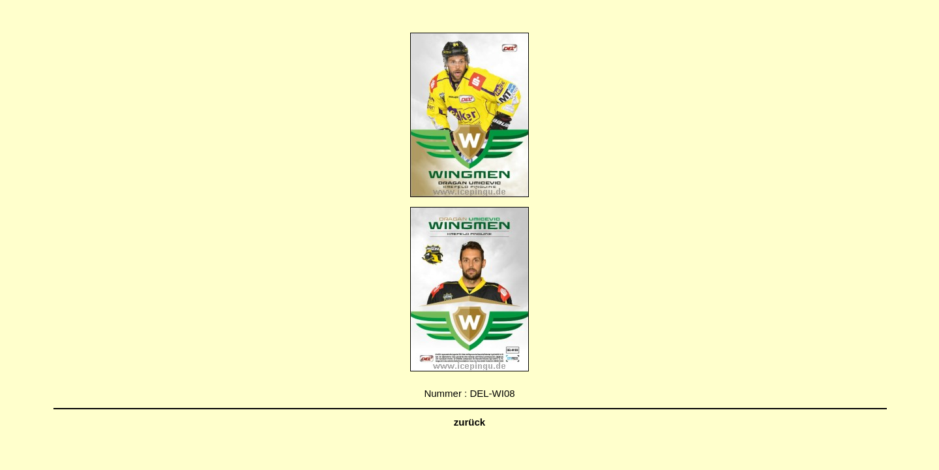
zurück (469, 422)
